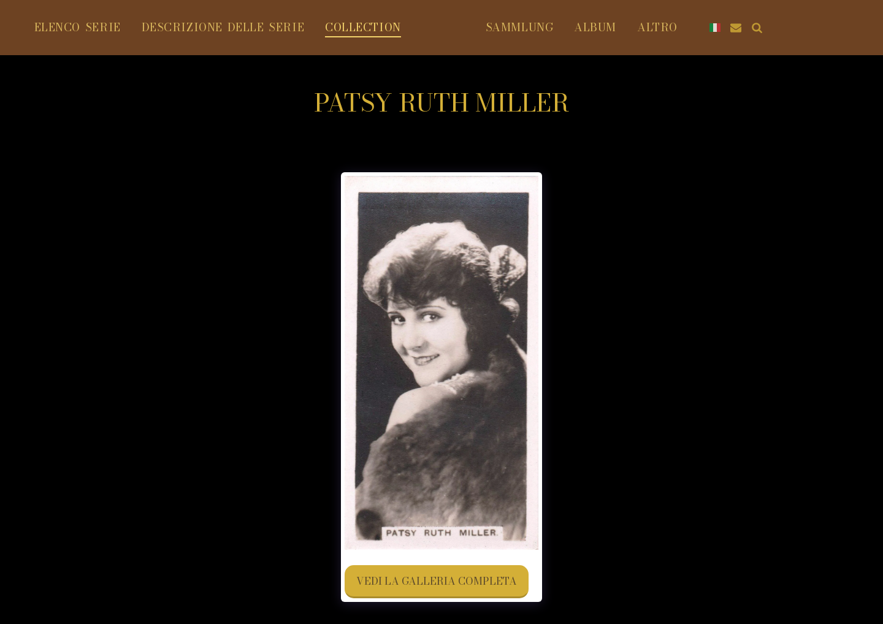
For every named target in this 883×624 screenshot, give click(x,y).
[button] (847, 27)
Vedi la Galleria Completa (436, 581)
